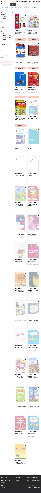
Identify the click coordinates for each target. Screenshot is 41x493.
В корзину (20, 39)
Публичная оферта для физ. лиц (33, 479)
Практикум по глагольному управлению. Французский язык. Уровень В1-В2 (33, 405)
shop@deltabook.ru (32, 485)
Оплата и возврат (18, 482)
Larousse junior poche (32, 118)
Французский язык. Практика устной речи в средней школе (20, 463)
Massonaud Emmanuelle (19, 262)
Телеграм (30, 487)
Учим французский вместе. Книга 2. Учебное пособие (33, 90)
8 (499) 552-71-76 (16, 1)
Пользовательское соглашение (33, 477)
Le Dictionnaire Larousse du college (20, 147)
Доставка (17, 480)
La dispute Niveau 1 (19, 261)
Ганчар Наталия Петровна (19, 92)
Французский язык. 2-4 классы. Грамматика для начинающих (33, 262)
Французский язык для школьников (20, 434)
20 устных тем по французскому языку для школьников (20, 405)
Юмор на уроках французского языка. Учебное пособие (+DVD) (20, 291)
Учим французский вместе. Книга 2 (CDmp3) (33, 61)
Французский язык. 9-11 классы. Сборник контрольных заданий (33, 233)
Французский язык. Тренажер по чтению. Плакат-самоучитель (32, 319)
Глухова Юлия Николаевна (33, 350)
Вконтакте (37, 487)
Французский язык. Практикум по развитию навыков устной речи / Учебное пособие (33, 377)
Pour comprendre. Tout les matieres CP (33, 205)
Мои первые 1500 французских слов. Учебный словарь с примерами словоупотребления (19, 233)
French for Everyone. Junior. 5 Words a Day (32, 33)
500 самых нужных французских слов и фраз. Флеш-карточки (20, 348)
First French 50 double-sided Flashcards (19, 61)
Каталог (13, 4)
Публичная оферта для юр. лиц (33, 480)
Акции (16, 479)
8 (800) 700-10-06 (31, 1)
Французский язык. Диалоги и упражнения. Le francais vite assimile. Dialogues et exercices (33, 434)
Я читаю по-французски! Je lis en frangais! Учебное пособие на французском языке (33, 348)
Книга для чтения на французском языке (19, 205)
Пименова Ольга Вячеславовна (34, 63)
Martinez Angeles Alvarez (19, 320)
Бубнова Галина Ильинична (33, 235)
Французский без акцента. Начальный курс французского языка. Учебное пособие (33, 291)
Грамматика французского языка (33, 147)
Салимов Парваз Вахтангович (33, 407)
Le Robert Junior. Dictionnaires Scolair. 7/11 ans (33, 176)
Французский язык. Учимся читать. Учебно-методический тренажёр (20, 90)
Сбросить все (7, 64)
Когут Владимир (31, 436)
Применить (7, 61)
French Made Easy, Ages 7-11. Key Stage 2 (20, 33)
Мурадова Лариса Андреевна (33, 264)
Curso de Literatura (19, 318)
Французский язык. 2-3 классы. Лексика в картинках (20, 119)
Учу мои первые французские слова (19, 377)
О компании (17, 477)
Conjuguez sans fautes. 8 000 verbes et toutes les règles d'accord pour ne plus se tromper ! (20, 176)
